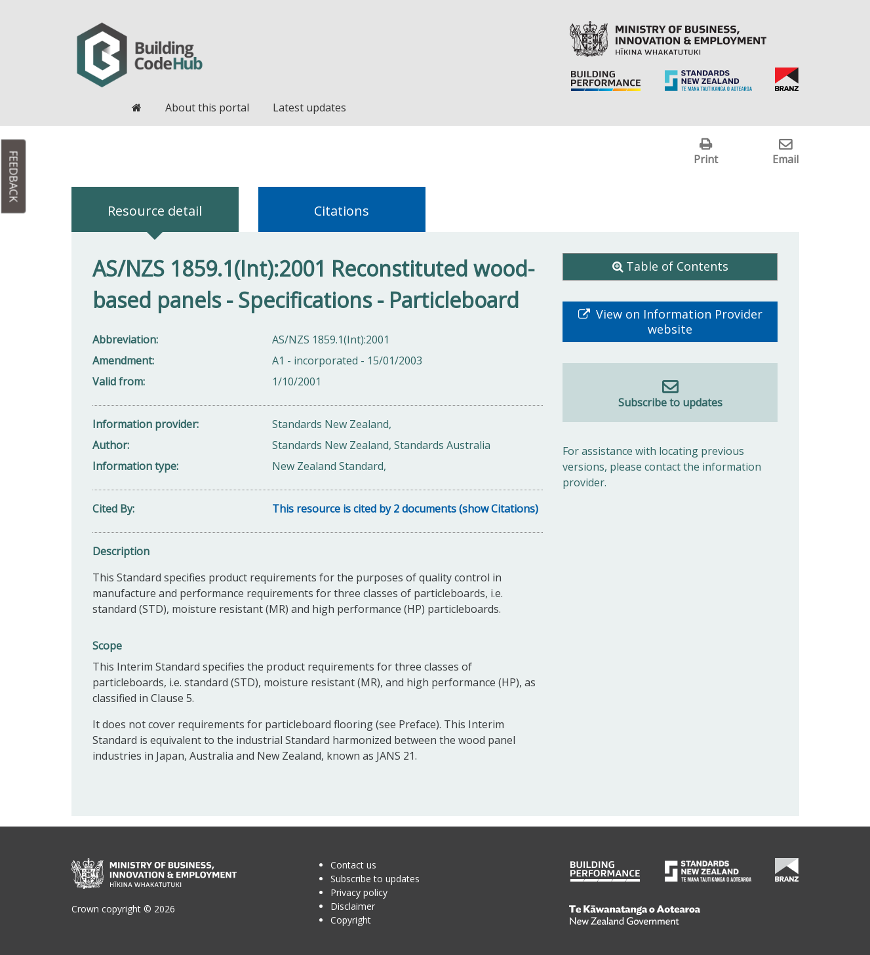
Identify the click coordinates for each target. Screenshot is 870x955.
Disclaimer (352, 906)
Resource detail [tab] (155, 211)
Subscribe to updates (670, 402)
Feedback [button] (14, 177)
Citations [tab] (341, 211)
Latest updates (309, 107)
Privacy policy (358, 892)
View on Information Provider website (677, 322)
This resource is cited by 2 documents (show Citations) (405, 508)
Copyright (350, 920)
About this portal (207, 107)
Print (706, 159)
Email (785, 159)
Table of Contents (677, 266)
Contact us (353, 865)
